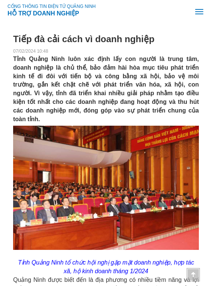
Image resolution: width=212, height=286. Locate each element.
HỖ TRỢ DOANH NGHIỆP (43, 12)
